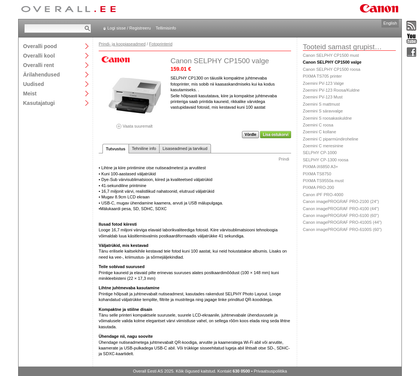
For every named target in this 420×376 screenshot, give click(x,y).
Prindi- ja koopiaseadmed (122, 44)
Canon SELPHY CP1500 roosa (331, 69)
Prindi (284, 159)
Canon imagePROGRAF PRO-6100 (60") (341, 215)
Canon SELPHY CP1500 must (331, 55)
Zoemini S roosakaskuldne (327, 118)
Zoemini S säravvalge (323, 111)
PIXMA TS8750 (317, 174)
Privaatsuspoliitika (270, 371)
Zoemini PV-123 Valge (323, 83)
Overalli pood (40, 46)
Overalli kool (39, 55)
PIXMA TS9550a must (323, 180)
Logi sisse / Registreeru (129, 28)
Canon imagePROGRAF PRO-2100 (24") (341, 201)
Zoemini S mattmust (321, 104)
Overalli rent (38, 65)
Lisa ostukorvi (275, 135)
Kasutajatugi (39, 103)
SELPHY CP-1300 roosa (325, 160)
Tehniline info (144, 148)
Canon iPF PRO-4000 (323, 194)
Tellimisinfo (166, 28)
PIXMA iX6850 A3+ (320, 166)
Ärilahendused (41, 74)
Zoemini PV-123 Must (323, 97)
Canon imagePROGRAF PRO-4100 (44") (341, 208)
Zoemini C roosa (318, 125)
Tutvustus (116, 149)
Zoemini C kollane (319, 131)
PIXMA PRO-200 (318, 187)
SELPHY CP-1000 (320, 152)
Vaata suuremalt (134, 123)
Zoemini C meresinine (323, 146)
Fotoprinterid (160, 44)
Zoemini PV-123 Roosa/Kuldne (331, 90)
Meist (30, 93)
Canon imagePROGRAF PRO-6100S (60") (342, 229)
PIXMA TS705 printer (322, 76)
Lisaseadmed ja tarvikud (185, 148)
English (390, 23)
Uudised (33, 84)
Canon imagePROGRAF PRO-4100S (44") (342, 222)
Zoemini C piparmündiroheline (330, 139)
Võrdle (250, 135)
